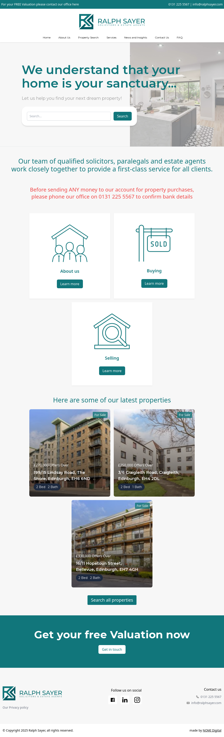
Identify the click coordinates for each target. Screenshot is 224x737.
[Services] (111, 37)
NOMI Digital (212, 730)
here (75, 4)
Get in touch (112, 649)
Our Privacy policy (15, 707)
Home (47, 37)
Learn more (69, 283)
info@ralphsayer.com (207, 4)
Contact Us (162, 37)
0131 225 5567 (178, 4)
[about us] (64, 37)
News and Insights (135, 37)
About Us (64, 37)
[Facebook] (112, 700)
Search (122, 116)
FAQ (180, 37)
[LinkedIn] (125, 700)
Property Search (88, 37)
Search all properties (112, 600)
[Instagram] (137, 700)
